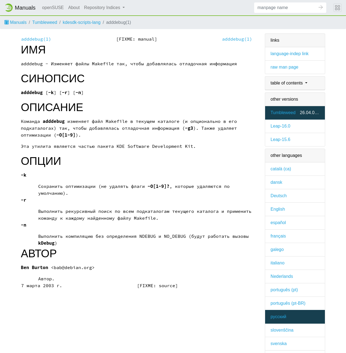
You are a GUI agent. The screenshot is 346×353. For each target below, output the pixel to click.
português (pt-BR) (288, 303)
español (278, 222)
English (278, 209)
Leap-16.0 (280, 126)
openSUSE (53, 7)
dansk (276, 182)
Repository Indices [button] (102, 7)
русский (278, 316)
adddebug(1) (36, 39)
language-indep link (290, 53)
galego (277, 249)
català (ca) (281, 168)
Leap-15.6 (280, 139)
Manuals (15, 22)
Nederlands (282, 276)
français (278, 236)
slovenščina (282, 330)
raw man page (284, 67)
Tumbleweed (44, 22)
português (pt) (284, 289)
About (74, 7)
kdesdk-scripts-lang (82, 22)
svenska (279, 343)
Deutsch (279, 195)
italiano (278, 263)
